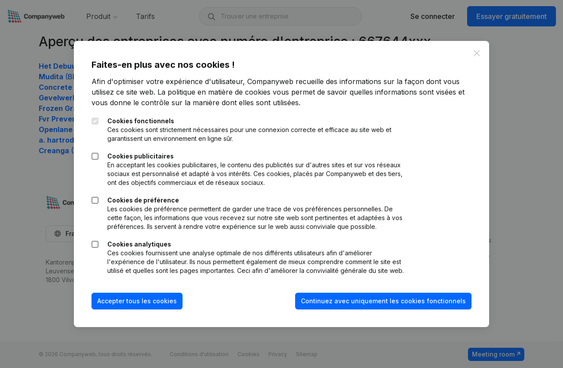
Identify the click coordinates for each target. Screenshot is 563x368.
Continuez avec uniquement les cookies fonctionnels (383, 301)
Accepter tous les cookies (137, 301)
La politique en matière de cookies (214, 92)
